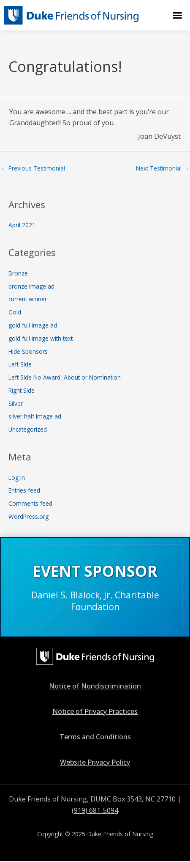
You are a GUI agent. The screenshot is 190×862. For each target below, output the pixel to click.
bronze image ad (31, 286)
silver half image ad (34, 416)
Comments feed (30, 503)
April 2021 (21, 225)
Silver (15, 403)
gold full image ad (32, 325)
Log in (16, 478)
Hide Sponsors (28, 351)
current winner (27, 299)
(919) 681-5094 (95, 810)
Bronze (18, 273)
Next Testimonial (162, 168)
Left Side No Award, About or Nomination (64, 377)
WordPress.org (28, 516)
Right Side (21, 390)
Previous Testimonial (33, 168)
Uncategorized (27, 429)
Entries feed (24, 490)
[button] (177, 15)
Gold (14, 312)
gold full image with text (40, 338)
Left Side (20, 364)
